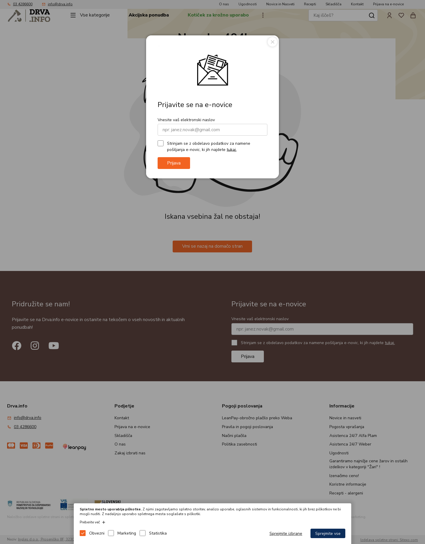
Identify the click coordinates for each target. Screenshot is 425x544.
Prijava (174, 163)
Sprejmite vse (328, 533)
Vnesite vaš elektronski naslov (186, 120)
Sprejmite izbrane (285, 533)
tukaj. (232, 149)
